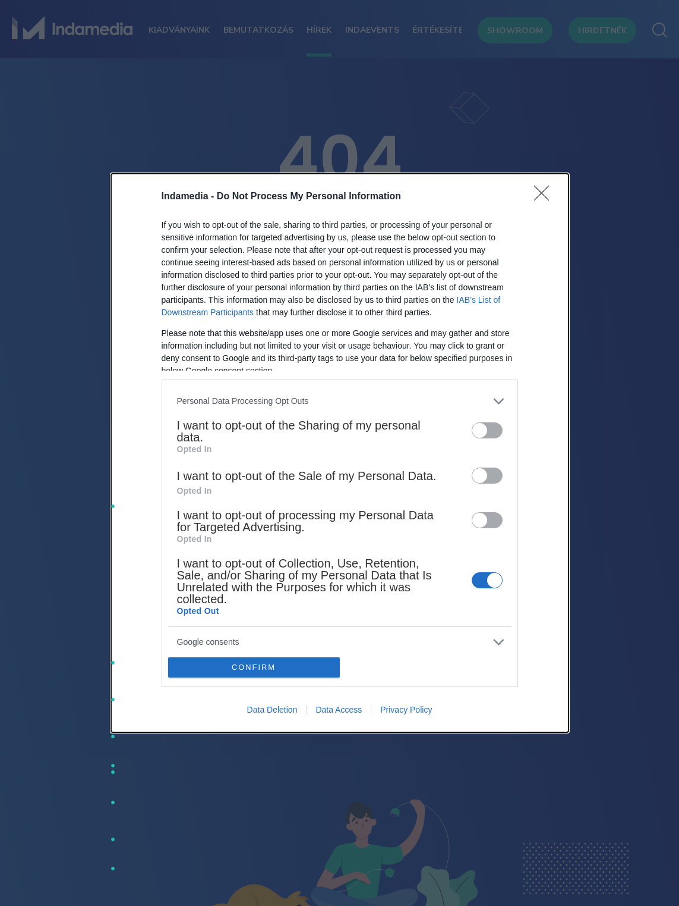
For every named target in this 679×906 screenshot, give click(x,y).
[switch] (487, 430)
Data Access (338, 709)
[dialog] (340, 453)
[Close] (545, 197)
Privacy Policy (406, 709)
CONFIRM (254, 667)
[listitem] (340, 401)
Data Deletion (272, 709)
